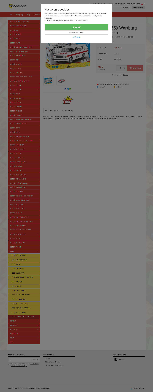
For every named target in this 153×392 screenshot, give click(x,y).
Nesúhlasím (76, 37)
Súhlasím (76, 27)
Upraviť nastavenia (76, 32)
